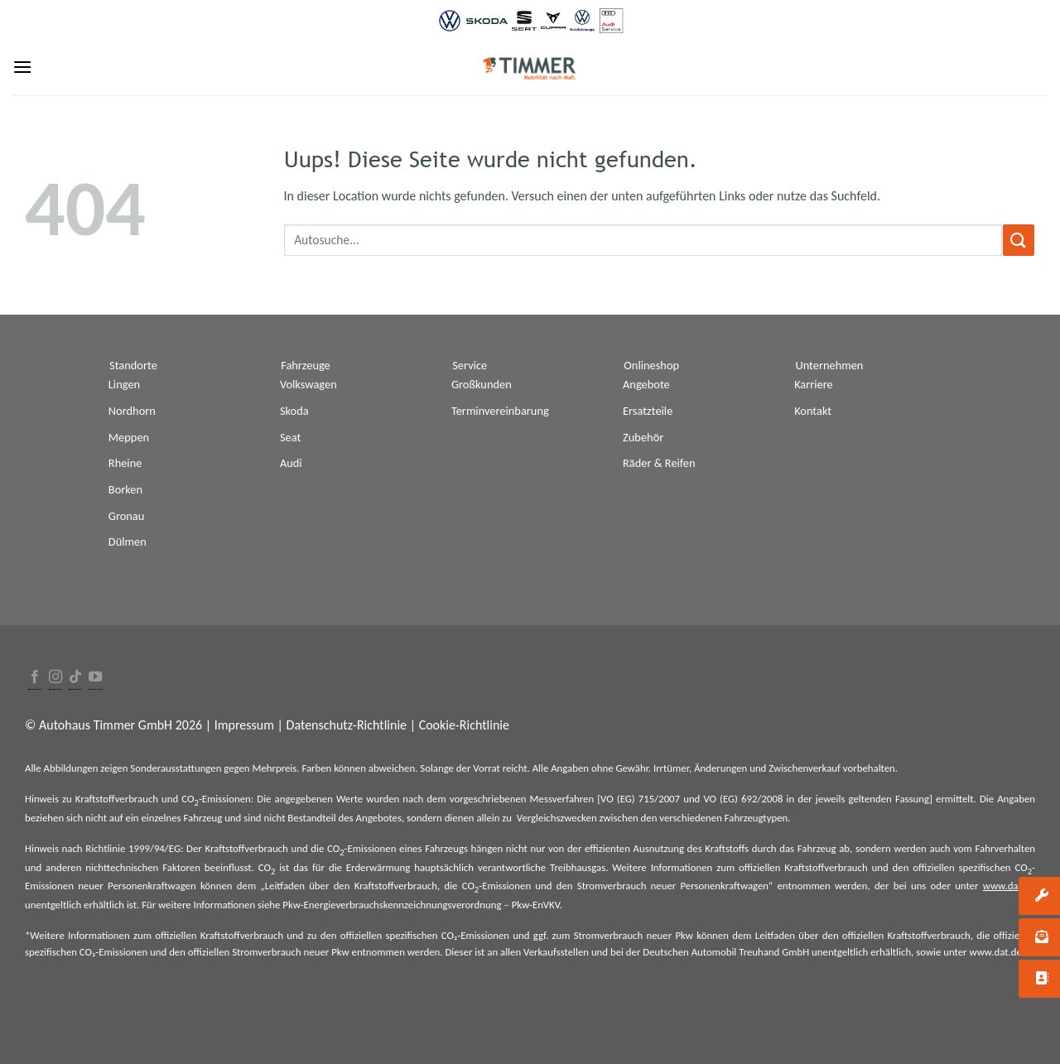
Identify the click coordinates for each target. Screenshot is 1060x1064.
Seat (290, 437)
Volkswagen (308, 384)
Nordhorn (132, 410)
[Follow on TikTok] (75, 678)
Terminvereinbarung (500, 410)
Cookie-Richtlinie (464, 725)
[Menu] (22, 67)
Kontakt (812, 410)
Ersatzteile (647, 410)
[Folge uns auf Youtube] (95, 678)
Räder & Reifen (659, 462)
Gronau (126, 515)
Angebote (646, 384)
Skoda (294, 410)
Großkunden (481, 384)
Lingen (124, 384)
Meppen (128, 437)
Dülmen (127, 541)
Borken (125, 489)
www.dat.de (1009, 885)
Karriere (813, 384)
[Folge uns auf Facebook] (34, 678)
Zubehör (643, 437)
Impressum (244, 725)
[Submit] (1018, 240)
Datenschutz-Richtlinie (347, 725)
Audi (291, 462)
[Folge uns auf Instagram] (55, 678)
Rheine (125, 462)
